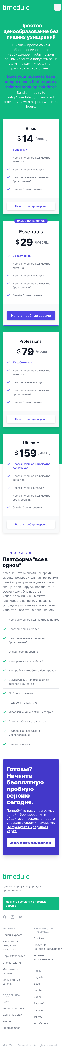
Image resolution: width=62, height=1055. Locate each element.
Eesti (37, 983)
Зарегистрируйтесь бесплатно (31, 842)
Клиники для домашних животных (11, 945)
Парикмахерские (14, 956)
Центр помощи (12, 1014)
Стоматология (12, 962)
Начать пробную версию (31, 206)
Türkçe (38, 1016)
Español (39, 1010)
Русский (39, 1003)
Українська (41, 1023)
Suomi (37, 996)
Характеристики (13, 1008)
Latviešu (39, 990)
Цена (6, 1001)
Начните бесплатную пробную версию (26, 903)
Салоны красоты (14, 935)
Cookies (39, 938)
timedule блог (11, 1027)
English (38, 977)
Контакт (8, 1021)
